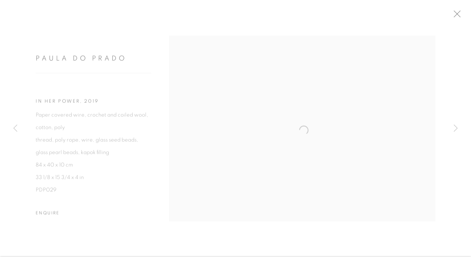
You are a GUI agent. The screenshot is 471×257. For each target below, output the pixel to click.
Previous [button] (15, 128)
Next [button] (455, 128)
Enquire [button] (48, 215)
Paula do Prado (81, 61)
